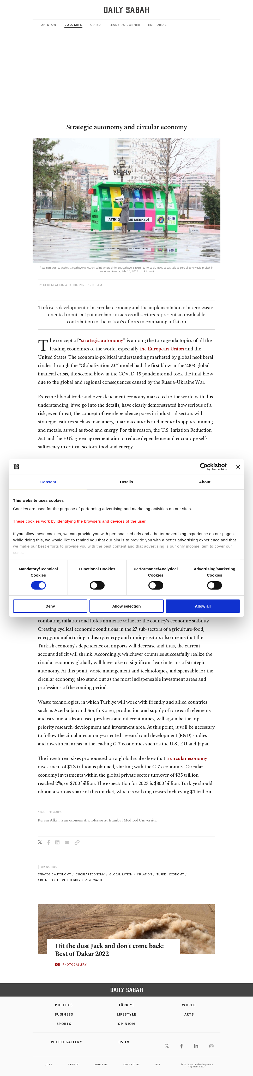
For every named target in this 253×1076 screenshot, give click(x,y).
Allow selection (126, 606)
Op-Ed (95, 24)
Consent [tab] (48, 482)
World (189, 1005)
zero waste (94, 880)
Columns (73, 24)
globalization (120, 874)
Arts (189, 1014)
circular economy (90, 874)
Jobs (49, 1064)
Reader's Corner (124, 24)
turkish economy (170, 874)
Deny (50, 606)
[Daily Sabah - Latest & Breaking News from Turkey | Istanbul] (126, 10)
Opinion (48, 24)
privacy (73, 1064)
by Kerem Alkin (51, 285)
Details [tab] (126, 482)
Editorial (157, 24)
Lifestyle (126, 1014)
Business (64, 1014)
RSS (157, 1064)
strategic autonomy (102, 340)
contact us (131, 1064)
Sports (64, 1024)
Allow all (203, 606)
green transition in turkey (59, 880)
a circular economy (186, 758)
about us (100, 1064)
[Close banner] (238, 467)
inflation (144, 874)
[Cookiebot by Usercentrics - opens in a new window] (204, 467)
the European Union (161, 349)
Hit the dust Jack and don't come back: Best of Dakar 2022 (109, 950)
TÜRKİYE (126, 1005)
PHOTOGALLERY (75, 964)
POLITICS (64, 1005)
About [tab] (204, 482)
